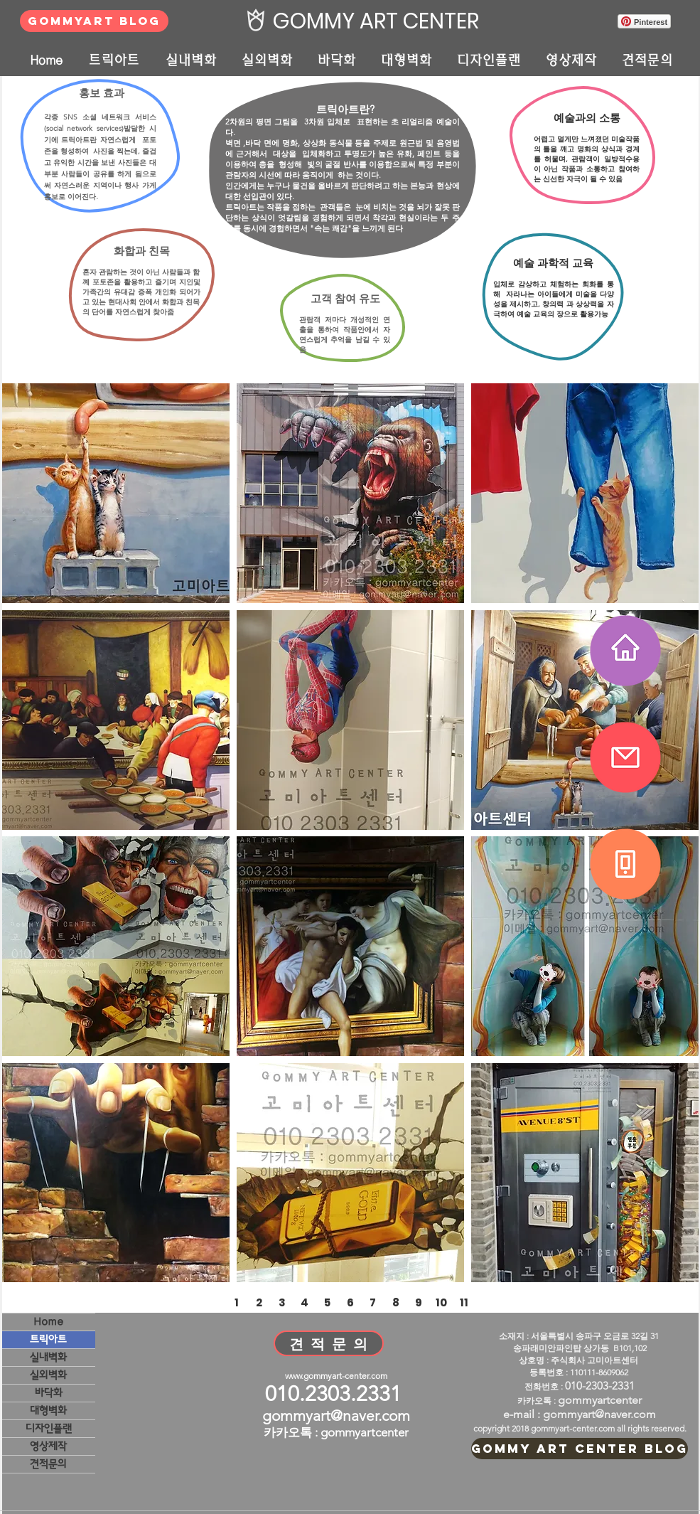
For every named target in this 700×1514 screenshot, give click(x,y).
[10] (441, 1302)
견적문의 (48, 1464)
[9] (418, 1302)
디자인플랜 (49, 1428)
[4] (305, 1302)
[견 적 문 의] (329, 1343)
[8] (395, 1302)
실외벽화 (48, 1375)
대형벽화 (48, 1410)
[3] (282, 1302)
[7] (373, 1302)
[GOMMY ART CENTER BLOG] (579, 1448)
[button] (116, 493)
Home (48, 1321)
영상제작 (48, 1446)
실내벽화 (48, 1357)
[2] (259, 1302)
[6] (350, 1302)
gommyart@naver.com (336, 1415)
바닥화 (49, 1392)
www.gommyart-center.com (336, 1375)
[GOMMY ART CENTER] (372, 21)
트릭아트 (48, 1339)
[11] (464, 1302)
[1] (236, 1302)
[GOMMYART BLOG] (94, 21)
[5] (327, 1302)
